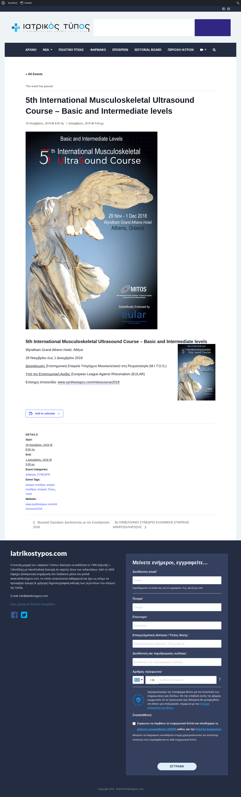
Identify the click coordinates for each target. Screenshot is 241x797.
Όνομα (137, 598)
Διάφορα (31, 474)
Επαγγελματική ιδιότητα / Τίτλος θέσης (160, 635)
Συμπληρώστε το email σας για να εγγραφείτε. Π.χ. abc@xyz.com (168, 588)
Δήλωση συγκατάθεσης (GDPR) (157, 729)
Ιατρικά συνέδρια (35, 484)
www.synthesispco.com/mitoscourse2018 (88, 382)
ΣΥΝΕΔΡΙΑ (43, 474)
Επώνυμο (139, 617)
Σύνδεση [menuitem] (12, 3)
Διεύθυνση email (144, 571)
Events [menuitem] (26, 3)
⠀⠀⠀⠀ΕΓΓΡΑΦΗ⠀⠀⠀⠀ (177, 766)
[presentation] (161, 752)
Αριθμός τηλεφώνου (147, 671)
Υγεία (29, 493)
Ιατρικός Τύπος (46, 489)
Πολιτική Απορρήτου (208, 729)
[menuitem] (3, 3)
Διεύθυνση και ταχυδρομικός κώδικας (159, 653)
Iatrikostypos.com (38, 553)
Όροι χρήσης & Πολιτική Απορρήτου (32, 604)
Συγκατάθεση (142, 715)
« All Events (34, 74)
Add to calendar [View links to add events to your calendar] (45, 413)
